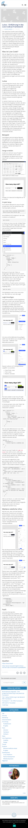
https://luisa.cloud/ (7, 663)
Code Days (5, 705)
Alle (3, 713)
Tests (3, 728)
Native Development (9, 756)
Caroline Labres (8, 29)
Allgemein (5, 672)
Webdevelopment (8, 759)
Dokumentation (6, 720)
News (3, 736)
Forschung (5, 722)
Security (4, 715)
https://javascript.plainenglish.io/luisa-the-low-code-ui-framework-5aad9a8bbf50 (14, 666)
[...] (10, 789)
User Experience (6, 738)
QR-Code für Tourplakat (8, 703)
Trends (4, 744)
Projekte (5, 726)
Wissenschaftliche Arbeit (10, 748)
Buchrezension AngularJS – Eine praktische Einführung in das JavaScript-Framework (13, 693)
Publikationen (7, 724)
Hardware (6, 732)
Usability (5, 740)
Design (5, 742)
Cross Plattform (7, 754)
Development (6, 752)
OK (14, 825)
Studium (4, 746)
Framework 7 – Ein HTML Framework (12, 701)
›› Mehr (24, 793)
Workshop (5, 717)
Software (5, 734)
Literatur (5, 730)
